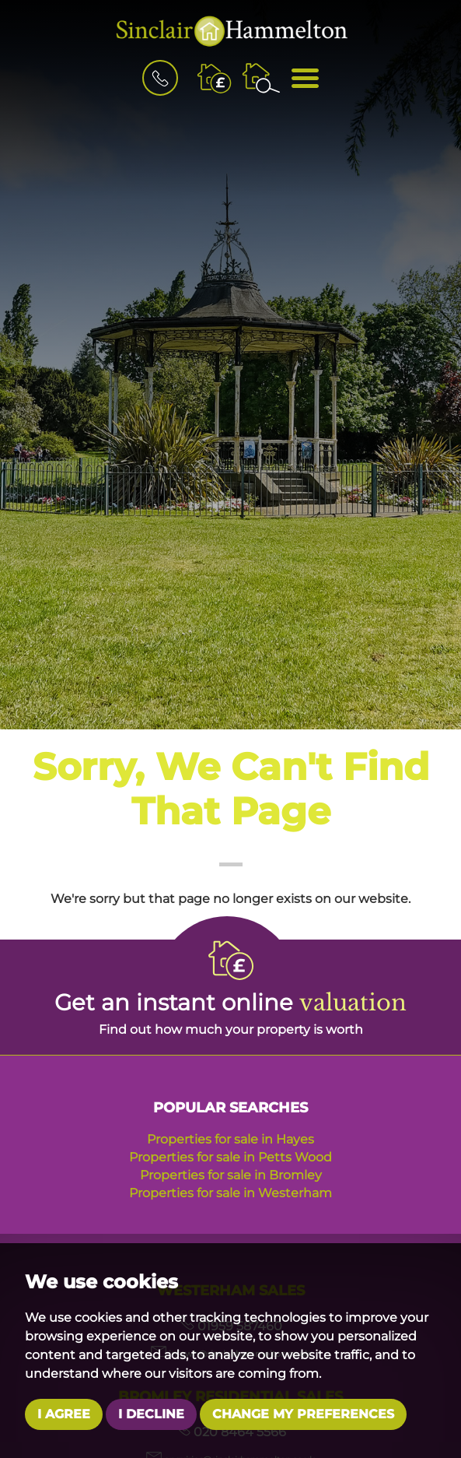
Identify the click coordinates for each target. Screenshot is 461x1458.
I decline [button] (151, 1414)
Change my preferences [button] (303, 1414)
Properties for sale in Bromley (231, 1175)
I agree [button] (63, 1414)
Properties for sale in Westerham (230, 1193)
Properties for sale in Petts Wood (230, 1157)
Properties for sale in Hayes (230, 1139)
